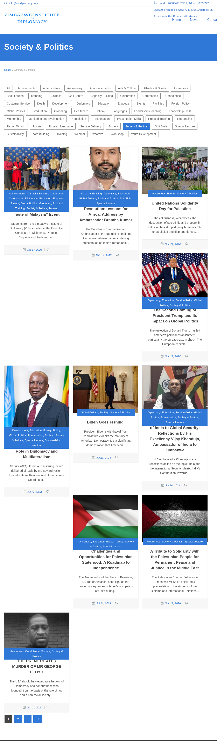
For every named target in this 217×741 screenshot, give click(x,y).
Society (113, 126)
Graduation (40, 111)
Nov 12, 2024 (173, 356)
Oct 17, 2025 (34, 249)
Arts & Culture (127, 88)
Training (62, 134)
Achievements (27, 88)
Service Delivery (90, 126)
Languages (120, 111)
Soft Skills (161, 126)
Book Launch (15, 96)
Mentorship (14, 118)
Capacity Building (102, 96)
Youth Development (143, 134)
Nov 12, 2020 (173, 603)
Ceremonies (150, 96)
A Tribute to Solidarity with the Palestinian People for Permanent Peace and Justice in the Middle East (175, 559)
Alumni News (51, 88)
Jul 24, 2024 (34, 492)
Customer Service (18, 103)
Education (103, 103)
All (8, 88)
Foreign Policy (180, 103)
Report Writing (16, 126)
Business (55, 96)
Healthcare (81, 111)
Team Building (40, 134)
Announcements (100, 88)
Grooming (60, 111)
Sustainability (15, 134)
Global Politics (16, 111)
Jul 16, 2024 (173, 485)
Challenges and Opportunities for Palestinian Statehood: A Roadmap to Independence (106, 559)
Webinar (80, 134)
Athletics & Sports (154, 88)
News (194, 19)
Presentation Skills (129, 118)
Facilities (158, 103)
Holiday (100, 111)
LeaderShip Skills (180, 111)
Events (140, 103)
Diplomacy (83, 103)
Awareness (181, 88)
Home (176, 19)
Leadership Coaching (147, 111)
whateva (97, 134)
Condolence (173, 96)
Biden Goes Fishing (106, 422)
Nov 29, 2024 (173, 244)
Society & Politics (136, 126)
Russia (37, 126)
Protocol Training (159, 118)
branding (36, 96)
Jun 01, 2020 (34, 707)
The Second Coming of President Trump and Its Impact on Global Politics (175, 315)
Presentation (101, 118)
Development (60, 103)
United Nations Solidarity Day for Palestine (175, 206)
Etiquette (123, 103)
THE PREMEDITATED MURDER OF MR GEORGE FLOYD (36, 666)
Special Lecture (185, 126)
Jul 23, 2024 (103, 457)
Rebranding (184, 118)
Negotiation (78, 118)
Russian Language (61, 126)
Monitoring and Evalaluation (46, 118)
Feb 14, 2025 (104, 255)
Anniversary (74, 88)
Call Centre (76, 96)
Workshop (117, 134)
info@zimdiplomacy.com (23, 3)
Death (41, 103)
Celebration (127, 96)
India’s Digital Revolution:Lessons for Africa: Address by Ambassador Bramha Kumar (105, 211)
